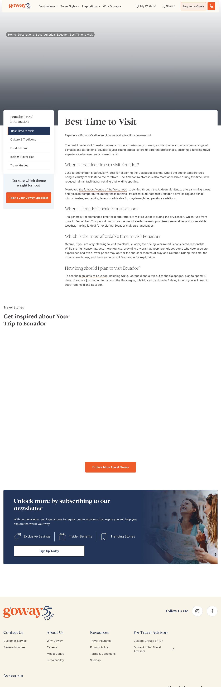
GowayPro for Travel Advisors (154, 649)
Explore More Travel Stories (110, 467)
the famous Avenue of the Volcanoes (103, 189)
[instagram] (197, 611)
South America (45, 34)
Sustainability (55, 660)
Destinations (26, 34)
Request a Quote (193, 6)
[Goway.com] (20, 6)
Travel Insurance (100, 640)
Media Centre (55, 653)
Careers (52, 647)
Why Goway (55, 640)
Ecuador (62, 34)
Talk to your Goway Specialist (28, 197)
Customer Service (15, 640)
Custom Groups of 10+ (148, 640)
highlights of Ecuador (93, 276)
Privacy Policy (99, 647)
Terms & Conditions (103, 653)
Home (12, 34)
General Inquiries (14, 647)
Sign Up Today (49, 551)
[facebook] (212, 611)
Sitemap (95, 660)
